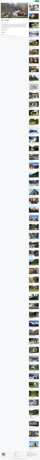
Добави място (37, 1)
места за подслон (3, 30)
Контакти (15, 455)
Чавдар (6, 17)
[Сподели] (27, 22)
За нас (15, 454)
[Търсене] (16, 1)
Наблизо (33, 1)
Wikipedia (36, 454)
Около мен (15, 453)
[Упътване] (25, 22)
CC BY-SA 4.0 (31, 455)
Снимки (7, 22)
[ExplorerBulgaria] (1, 1)
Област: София (9, 17)
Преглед (2, 22)
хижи (6, 30)
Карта (5, 22)
